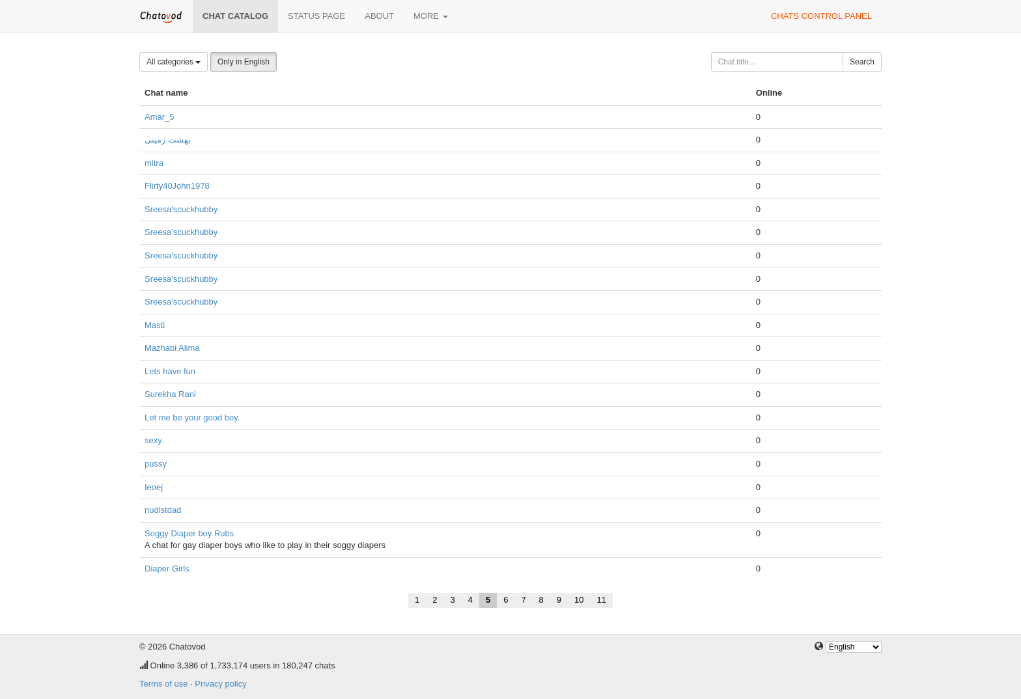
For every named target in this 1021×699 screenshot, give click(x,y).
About (379, 16)
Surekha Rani (170, 394)
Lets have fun (170, 371)
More (430, 16)
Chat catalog (235, 16)
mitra (154, 163)
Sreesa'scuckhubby (181, 209)
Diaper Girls (167, 568)
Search (862, 61)
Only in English (243, 61)
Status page (316, 16)
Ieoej (154, 487)
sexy (153, 440)
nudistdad (163, 510)
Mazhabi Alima (172, 348)
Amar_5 (160, 117)
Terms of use (163, 684)
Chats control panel (821, 16)
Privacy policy (220, 684)
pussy (156, 464)
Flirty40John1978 (177, 186)
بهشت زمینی (168, 139)
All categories (174, 61)
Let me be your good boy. (192, 417)
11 (601, 600)
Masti (155, 325)
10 (578, 600)
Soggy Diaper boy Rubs (189, 533)
